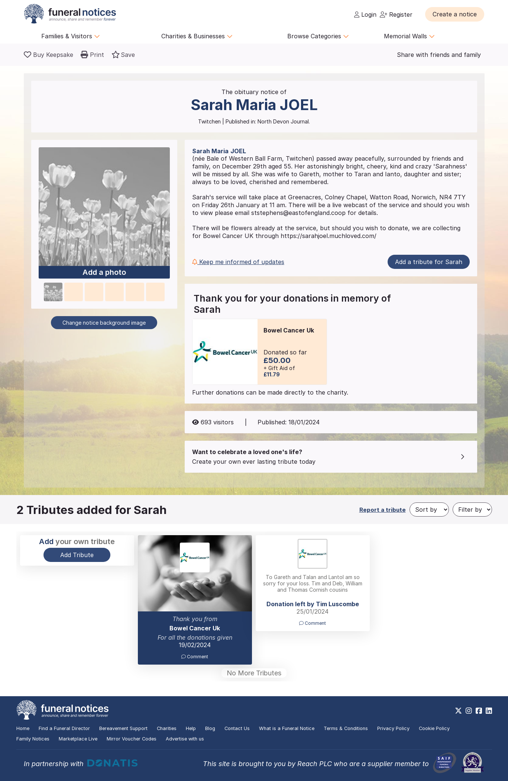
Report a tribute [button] (382, 509)
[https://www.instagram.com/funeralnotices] (469, 710)
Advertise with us (185, 739)
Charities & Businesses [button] (197, 36)
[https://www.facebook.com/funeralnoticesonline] (479, 710)
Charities (167, 728)
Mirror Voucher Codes (131, 739)
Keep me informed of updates (238, 262)
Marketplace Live (78, 739)
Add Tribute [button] (77, 555)
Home (22, 728)
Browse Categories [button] (318, 36)
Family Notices (32, 739)
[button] (454, 14)
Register (396, 14)
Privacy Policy (393, 728)
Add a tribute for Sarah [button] (428, 262)
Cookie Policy (434, 728)
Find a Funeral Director (64, 728)
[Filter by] (472, 509)
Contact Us (237, 728)
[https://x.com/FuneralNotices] (458, 710)
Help (191, 728)
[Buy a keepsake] (48, 54)
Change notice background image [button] (104, 322)
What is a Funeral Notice (286, 728)
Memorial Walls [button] (409, 36)
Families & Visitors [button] (70, 36)
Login (365, 14)
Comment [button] (194, 656)
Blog (210, 728)
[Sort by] (429, 509)
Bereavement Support (123, 728)
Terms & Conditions (346, 728)
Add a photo (104, 272)
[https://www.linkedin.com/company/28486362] (489, 710)
